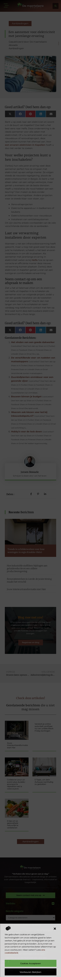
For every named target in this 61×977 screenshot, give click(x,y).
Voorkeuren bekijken (30, 972)
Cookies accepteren (30, 963)
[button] (54, 928)
